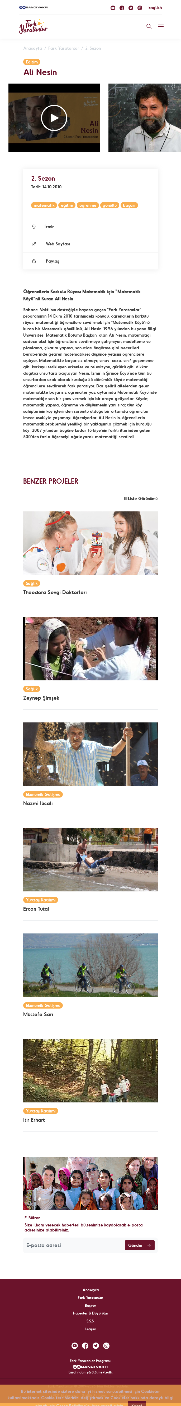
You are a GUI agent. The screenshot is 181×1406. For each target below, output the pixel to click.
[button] (54, 118)
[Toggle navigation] (160, 26)
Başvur (90, 1305)
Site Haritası (121, 1395)
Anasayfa (32, 48)
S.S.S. (90, 1321)
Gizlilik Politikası (94, 1395)
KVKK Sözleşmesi (64, 1395)
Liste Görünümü (141, 498)
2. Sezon (93, 48)
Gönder (139, 1245)
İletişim (90, 1329)
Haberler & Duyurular (90, 1313)
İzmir (42, 226)
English (155, 7)
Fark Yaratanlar (63, 48)
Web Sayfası (50, 243)
